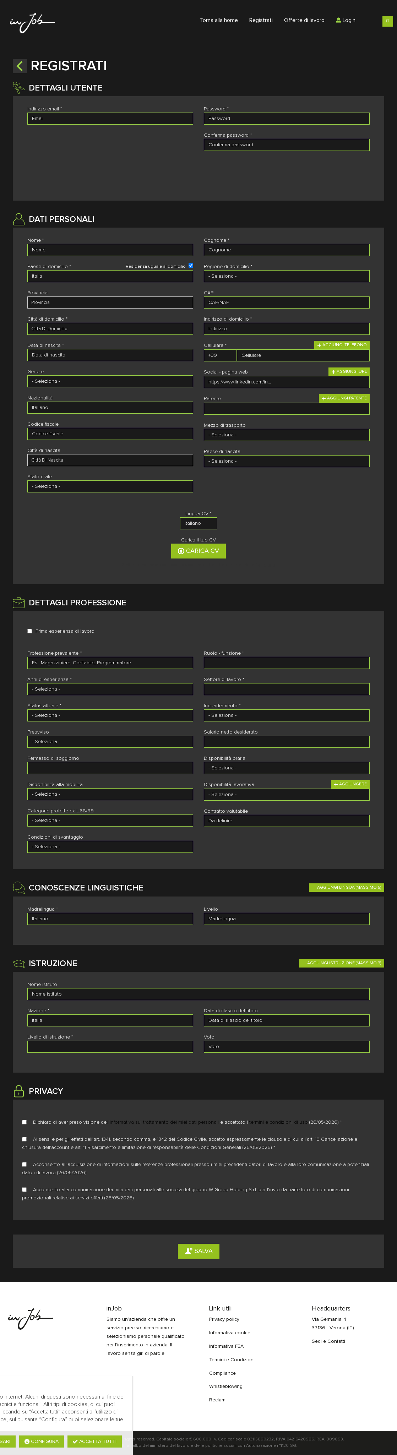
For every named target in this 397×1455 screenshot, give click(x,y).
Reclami (218, 1399)
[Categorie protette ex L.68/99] (110, 820)
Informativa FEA (226, 1346)
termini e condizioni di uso (278, 1122)
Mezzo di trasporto (225, 425)
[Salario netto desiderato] (287, 742)
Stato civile (39, 476)
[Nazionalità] (110, 408)
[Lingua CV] (198, 523)
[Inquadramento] (287, 715)
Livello (211, 909)
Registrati (261, 20)
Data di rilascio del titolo (231, 1010)
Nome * (35, 240)
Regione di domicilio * (228, 266)
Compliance (222, 1373)
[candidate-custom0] (110, 460)
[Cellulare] (220, 355)
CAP (208, 292)
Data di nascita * (45, 345)
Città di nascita (43, 450)
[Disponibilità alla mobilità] (110, 794)
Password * (216, 109)
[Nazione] (110, 1020)
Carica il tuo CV (198, 540)
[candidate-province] (110, 302)
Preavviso (38, 732)
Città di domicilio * (47, 319)
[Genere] (110, 381)
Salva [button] (199, 1251)
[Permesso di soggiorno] (110, 768)
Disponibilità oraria (224, 758)
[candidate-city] (110, 328)
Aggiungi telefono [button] (342, 345)
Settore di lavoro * (224, 679)
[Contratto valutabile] (287, 821)
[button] (20, 66)
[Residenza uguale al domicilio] (191, 265)
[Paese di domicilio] (110, 276)
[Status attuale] (110, 715)
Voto (209, 1037)
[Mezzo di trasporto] (287, 435)
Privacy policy (224, 1319)
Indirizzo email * (44, 109)
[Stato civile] (110, 486)
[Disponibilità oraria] (287, 768)
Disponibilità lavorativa (229, 784)
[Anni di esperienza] (110, 689)
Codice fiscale (43, 424)
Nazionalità (40, 398)
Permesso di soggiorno (53, 758)
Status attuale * (44, 705)
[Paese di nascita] (287, 461)
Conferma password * (228, 135)
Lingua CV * (198, 513)
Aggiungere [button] (350, 784)
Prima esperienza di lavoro (65, 631)
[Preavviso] (110, 742)
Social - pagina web (226, 372)
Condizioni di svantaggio (55, 837)
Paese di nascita (222, 451)
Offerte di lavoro (304, 20)
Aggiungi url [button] (349, 372)
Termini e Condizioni (232, 1359)
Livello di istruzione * (50, 1037)
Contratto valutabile (226, 811)
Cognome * (216, 240)
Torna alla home (219, 20)
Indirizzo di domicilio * (228, 319)
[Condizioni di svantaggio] (110, 847)
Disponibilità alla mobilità (55, 784)
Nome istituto (42, 984)
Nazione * (38, 1010)
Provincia (37, 292)
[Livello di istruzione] (110, 1047)
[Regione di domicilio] (287, 276)
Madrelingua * (42, 909)
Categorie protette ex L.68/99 (60, 810)
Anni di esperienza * (49, 679)
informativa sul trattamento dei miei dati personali (164, 1122)
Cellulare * (215, 345)
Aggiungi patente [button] (344, 398)
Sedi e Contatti (328, 1341)
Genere (35, 371)
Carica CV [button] (198, 551)
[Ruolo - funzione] (287, 663)
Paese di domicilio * (49, 266)
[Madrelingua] (110, 919)
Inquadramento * (222, 705)
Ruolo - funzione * (224, 653)
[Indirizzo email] (110, 119)
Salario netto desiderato (231, 732)
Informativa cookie (229, 1332)
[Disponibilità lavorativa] (287, 795)
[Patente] (287, 409)
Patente (212, 398)
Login (345, 20)
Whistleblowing (226, 1386)
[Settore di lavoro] (287, 689)
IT (388, 21)
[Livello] (287, 919)
